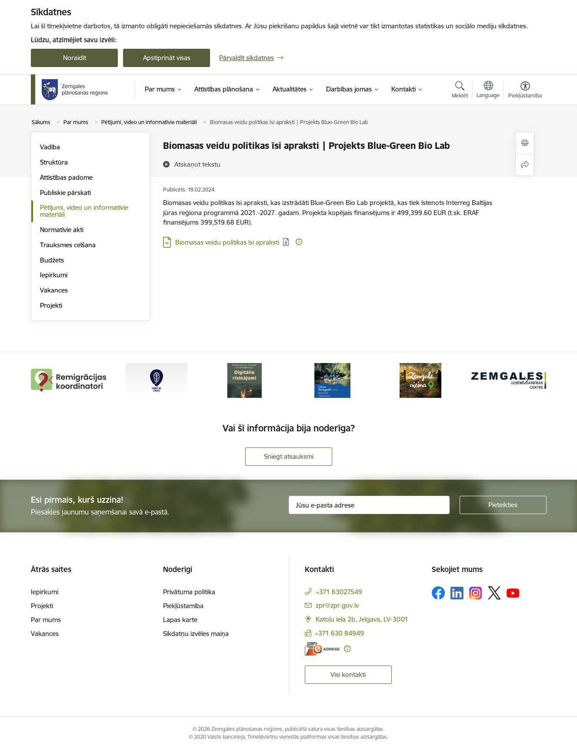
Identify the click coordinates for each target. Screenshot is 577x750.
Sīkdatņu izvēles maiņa (196, 633)
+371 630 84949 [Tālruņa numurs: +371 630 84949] (339, 633)
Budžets (52, 260)
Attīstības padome (66, 177)
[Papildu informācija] (299, 242)
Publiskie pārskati (65, 192)
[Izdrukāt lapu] (525, 143)
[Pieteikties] (503, 505)
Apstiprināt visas (166, 58)
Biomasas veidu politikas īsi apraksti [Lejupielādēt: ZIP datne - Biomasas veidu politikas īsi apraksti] (227, 242)
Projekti (51, 305)
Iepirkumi (53, 275)
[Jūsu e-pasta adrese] (369, 505)
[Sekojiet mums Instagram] (475, 593)
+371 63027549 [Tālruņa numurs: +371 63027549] (339, 592)
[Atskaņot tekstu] (197, 164)
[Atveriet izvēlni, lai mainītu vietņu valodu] (488, 91)
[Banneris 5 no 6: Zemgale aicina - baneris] (420, 380)
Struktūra (54, 162)
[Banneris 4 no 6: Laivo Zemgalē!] (332, 380)
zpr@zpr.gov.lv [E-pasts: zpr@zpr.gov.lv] (337, 605)
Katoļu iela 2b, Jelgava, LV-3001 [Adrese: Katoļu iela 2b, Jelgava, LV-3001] (362, 619)
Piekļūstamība (183, 606)
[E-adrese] (322, 649)
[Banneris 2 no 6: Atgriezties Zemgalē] (156, 380)
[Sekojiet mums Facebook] (438, 592)
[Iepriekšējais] (50, 380)
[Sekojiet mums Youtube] (513, 592)
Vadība (50, 147)
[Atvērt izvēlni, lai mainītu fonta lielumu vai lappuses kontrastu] (525, 91)
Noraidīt (74, 58)
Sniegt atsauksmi (289, 456)
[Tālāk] (526, 380)
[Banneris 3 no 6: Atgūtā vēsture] (244, 380)
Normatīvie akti (61, 229)
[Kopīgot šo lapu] (525, 164)
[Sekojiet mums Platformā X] (494, 592)
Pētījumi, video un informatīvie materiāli (84, 211)
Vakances (54, 290)
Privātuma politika (189, 592)
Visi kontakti (348, 674)
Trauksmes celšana (68, 245)
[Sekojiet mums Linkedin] (457, 593)
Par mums (46, 619)
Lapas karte (180, 619)
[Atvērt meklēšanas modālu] (459, 91)
